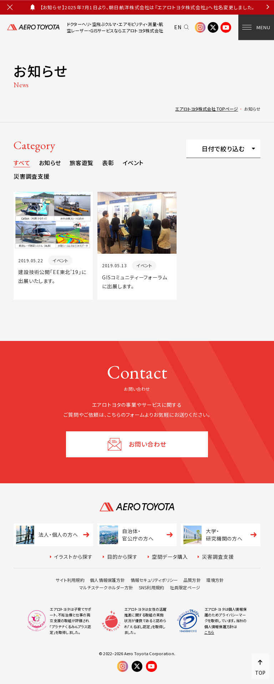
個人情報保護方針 (107, 580)
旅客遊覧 (81, 162)
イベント (133, 162)
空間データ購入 (170, 556)
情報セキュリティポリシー (154, 580)
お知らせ (50, 162)
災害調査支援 (31, 176)
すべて (22, 162)
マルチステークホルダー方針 (106, 587)
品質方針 (192, 580)
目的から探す (122, 556)
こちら (209, 632)
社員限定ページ (185, 587)
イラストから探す (73, 556)
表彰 (108, 162)
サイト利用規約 (70, 580)
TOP (260, 672)
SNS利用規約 (151, 587)
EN (178, 27)
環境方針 (215, 580)
